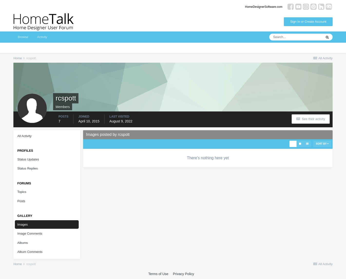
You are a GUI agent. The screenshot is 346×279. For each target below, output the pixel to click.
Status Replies (27, 168)
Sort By (322, 143)
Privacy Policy (183, 274)
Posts (21, 201)
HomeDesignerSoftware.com (263, 7)
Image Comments (29, 233)
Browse (23, 37)
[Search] (295, 37)
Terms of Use (158, 274)
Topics (21, 192)
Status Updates (28, 159)
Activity (42, 37)
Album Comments (29, 252)
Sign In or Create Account (308, 21)
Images (22, 224)
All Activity (24, 136)
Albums (22, 243)
